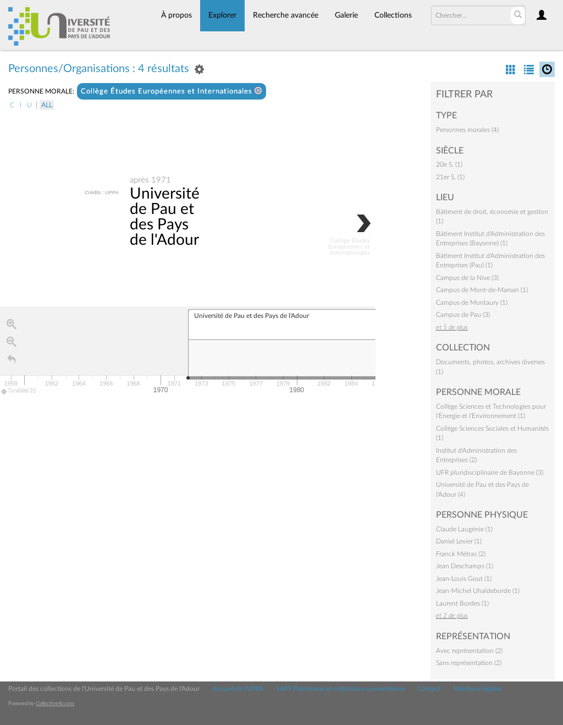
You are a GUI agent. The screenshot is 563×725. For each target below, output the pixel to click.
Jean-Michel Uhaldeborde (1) (478, 590)
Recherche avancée (285, 15)
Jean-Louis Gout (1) (464, 578)
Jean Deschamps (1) (464, 566)
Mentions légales (477, 688)
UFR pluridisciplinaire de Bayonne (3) (489, 472)
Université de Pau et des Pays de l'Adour (165, 217)
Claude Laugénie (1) (464, 529)
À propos (176, 15)
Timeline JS (19, 391)
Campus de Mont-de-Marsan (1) (482, 290)
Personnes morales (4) (467, 130)
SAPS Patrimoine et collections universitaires (340, 688)
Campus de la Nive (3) (467, 277)
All (46, 105)
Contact (428, 688)
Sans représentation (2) (468, 663)
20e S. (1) (449, 164)
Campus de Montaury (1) (471, 302)
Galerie (346, 15)
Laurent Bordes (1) (462, 603)
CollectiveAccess (55, 703)
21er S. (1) (450, 177)
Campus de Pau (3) (463, 314)
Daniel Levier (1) (459, 541)
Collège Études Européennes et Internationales (171, 91)
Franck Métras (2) (460, 554)
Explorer (222, 15)
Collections (393, 15)
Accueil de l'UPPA (237, 688)
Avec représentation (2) (469, 650)
